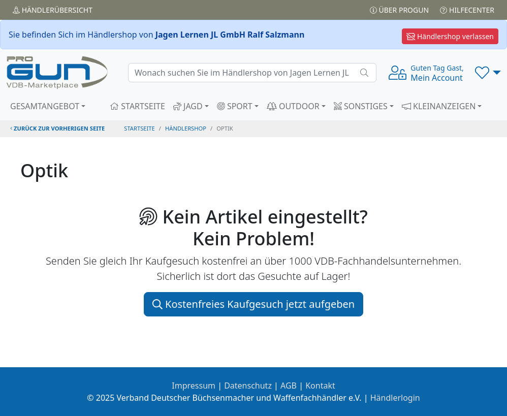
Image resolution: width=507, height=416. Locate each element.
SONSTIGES (361, 106)
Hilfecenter (467, 10)
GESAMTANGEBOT (44, 106)
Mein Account (436, 73)
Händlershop (185, 128)
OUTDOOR (293, 106)
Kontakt (320, 385)
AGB (288, 385)
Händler (52, 10)
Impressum (193, 385)
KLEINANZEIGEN (439, 106)
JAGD (188, 106)
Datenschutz (248, 385)
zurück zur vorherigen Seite (57, 128)
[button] (488, 72)
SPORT (234, 106)
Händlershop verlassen (450, 36)
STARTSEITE (137, 106)
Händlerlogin (395, 397)
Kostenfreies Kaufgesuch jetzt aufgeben (253, 304)
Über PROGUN (399, 10)
